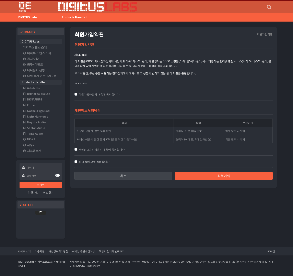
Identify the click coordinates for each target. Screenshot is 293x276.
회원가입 (33, 192)
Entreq (29, 105)
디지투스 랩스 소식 (37, 53)
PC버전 (271, 251)
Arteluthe (31, 88)
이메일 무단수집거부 (83, 251)
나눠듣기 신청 (34, 70)
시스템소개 (32, 151)
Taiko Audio (33, 133)
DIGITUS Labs (27, 17)
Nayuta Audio (34, 122)
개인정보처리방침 (58, 251)
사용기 (29, 145)
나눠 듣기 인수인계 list (39, 76)
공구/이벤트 (33, 64)
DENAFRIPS (32, 99)
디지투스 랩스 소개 (35, 47)
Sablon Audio (34, 128)
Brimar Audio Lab (36, 94)
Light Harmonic (35, 116)
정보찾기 (48, 192)
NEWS (29, 139)
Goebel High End (36, 111)
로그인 (41, 185)
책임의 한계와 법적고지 (112, 251)
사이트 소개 (24, 251)
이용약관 (40, 251)
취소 (123, 176)
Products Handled (74, 17)
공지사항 (30, 59)
